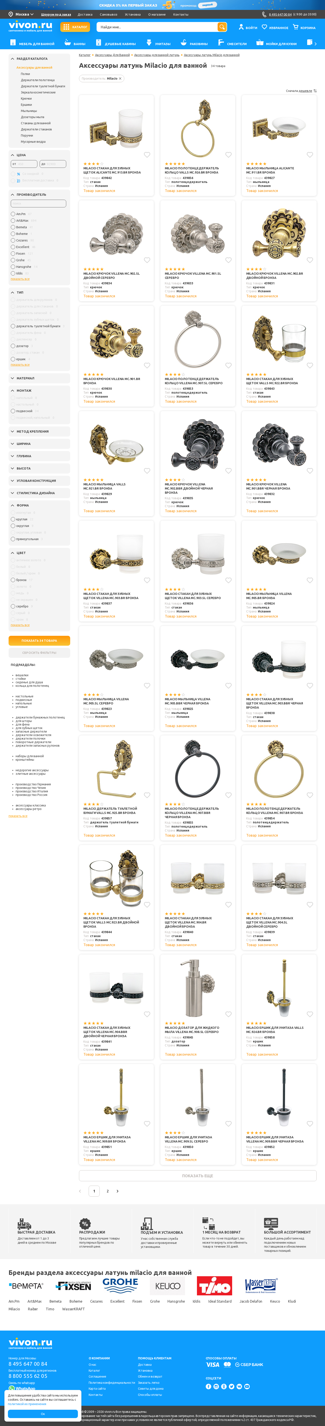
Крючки (26, 98)
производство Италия (32, 791)
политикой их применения (27, 1404)
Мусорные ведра (33, 141)
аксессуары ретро (29, 809)
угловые (22, 707)
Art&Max (35, 1301)
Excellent (117, 1301)
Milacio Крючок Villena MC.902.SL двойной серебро (111, 276)
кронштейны (25, 759)
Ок (43, 1414)
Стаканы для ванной (36, 123)
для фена (22, 724)
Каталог (85, 55)
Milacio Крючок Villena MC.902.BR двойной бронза (274, 276)
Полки (25, 74)
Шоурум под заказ (56, 14)
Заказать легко (149, 1382)
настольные (24, 696)
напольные (24, 703)
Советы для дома (151, 1388)
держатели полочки (30, 738)
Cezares (96, 1301)
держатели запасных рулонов (38, 745)
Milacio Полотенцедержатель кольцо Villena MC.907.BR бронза (274, 811)
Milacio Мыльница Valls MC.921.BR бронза (104, 486)
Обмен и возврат (150, 1376)
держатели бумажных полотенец (40, 717)
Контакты (180, 14)
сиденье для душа (29, 682)
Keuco (275, 1301)
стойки (21, 678)
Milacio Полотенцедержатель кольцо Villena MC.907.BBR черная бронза (192, 813)
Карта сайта (97, 1388)
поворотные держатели (33, 742)
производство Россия (31, 795)
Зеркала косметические (38, 92)
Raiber (33, 1309)
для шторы (24, 721)
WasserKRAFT (73, 1309)
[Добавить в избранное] (147, 155)
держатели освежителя (33, 735)
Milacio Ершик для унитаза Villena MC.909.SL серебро (188, 1139)
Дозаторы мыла (32, 117)
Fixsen (137, 1301)
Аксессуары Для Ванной (112, 55)
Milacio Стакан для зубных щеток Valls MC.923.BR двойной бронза (111, 922)
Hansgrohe (176, 1301)
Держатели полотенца (38, 80)
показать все (20, 279)
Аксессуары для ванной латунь (157, 55)
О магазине (157, 14)
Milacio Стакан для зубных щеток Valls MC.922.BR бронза (272, 381)
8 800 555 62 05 (28, 1376)
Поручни (27, 135)
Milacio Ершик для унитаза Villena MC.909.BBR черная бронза (275, 1139)
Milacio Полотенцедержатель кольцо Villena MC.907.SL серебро (194, 381)
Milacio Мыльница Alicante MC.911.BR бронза (270, 170)
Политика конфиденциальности (112, 1382)
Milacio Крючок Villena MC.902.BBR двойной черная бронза (189, 488)
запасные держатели (31, 731)
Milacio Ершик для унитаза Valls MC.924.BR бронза (275, 1030)
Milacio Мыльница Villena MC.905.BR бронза (269, 596)
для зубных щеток (29, 728)
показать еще (197, 1176)
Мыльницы (29, 111)
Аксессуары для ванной (34, 67)
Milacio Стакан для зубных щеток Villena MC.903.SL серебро (193, 596)
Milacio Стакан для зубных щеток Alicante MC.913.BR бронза (112, 170)
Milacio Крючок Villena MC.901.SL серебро (193, 276)
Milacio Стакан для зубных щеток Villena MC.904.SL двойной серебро (269, 922)
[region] (38, 245)
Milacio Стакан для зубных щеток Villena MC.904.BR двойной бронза (188, 922)
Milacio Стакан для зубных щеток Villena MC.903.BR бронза (111, 596)
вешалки (22, 675)
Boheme (76, 1301)
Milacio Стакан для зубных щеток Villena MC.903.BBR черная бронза (274, 703)
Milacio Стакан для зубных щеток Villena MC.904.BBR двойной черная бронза (106, 1032)
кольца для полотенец (32, 685)
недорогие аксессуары (32, 770)
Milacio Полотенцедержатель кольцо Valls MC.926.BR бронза (192, 170)
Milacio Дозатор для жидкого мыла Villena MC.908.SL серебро (192, 1030)
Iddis (197, 1301)
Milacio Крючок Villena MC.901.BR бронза (111, 381)
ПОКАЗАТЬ (39, 640)
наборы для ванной (30, 756)
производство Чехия (31, 788)
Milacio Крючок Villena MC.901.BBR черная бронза (268, 486)
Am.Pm (14, 1301)
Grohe (155, 1301)
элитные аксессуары (31, 773)
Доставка (85, 14)
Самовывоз (109, 14)
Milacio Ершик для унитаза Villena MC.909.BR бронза (107, 1139)
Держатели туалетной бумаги (43, 86)
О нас (93, 1364)
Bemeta (55, 1301)
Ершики (26, 104)
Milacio (14, 1309)
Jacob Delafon (251, 1301)
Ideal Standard (220, 1301)
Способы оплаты (150, 1395)
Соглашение (97, 1376)
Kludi (292, 1301)
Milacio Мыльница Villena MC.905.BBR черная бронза (187, 701)
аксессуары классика (31, 805)
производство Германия (33, 784)
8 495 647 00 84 (28, 1364)
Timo (50, 1309)
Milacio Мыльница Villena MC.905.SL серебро (106, 701)
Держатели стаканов (36, 129)
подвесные (24, 700)
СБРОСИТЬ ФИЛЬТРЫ (39, 652)
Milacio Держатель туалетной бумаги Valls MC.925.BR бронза (110, 811)
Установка (133, 14)
